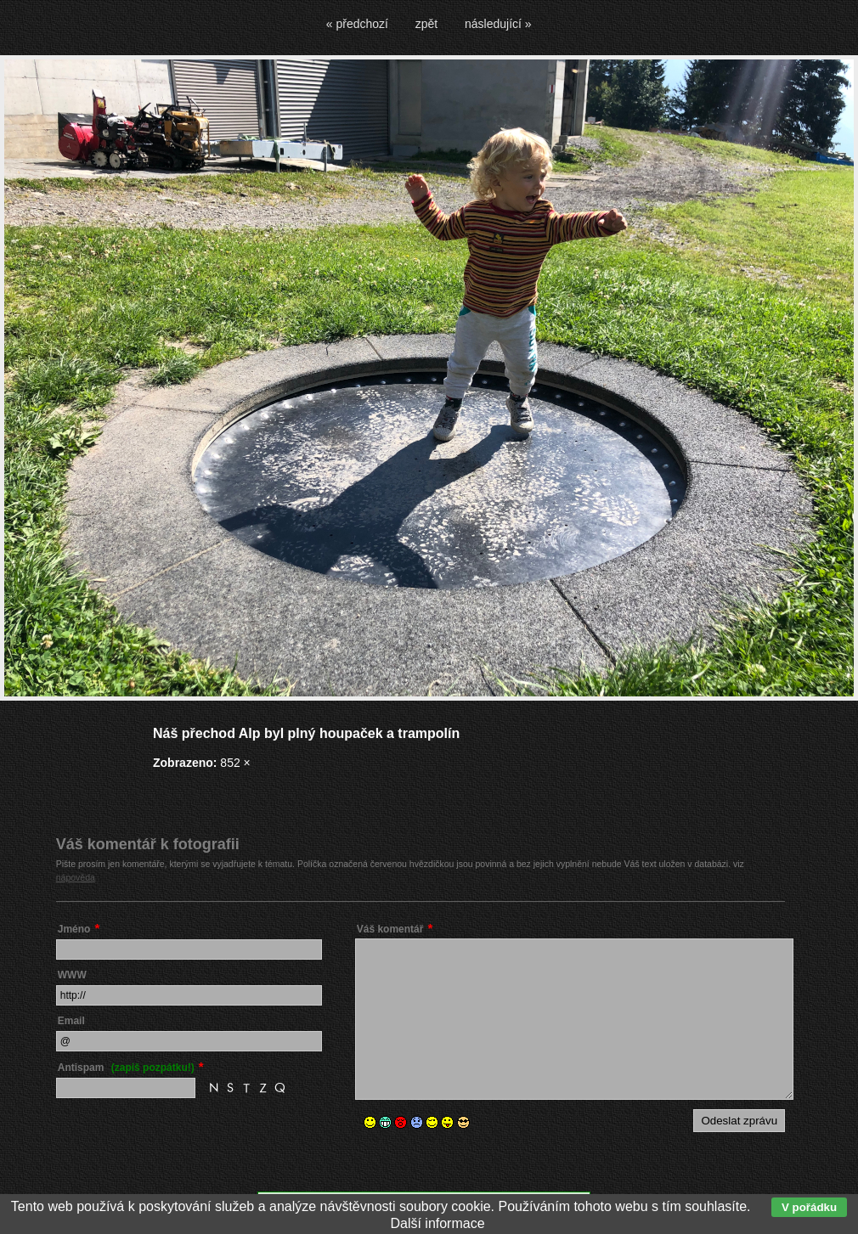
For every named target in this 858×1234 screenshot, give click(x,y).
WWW (72, 975)
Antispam (126, 1067)
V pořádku (809, 1207)
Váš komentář (390, 929)
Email (71, 1021)
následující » (498, 24)
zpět (426, 24)
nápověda (75, 877)
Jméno (74, 929)
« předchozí (357, 24)
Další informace (437, 1223)
